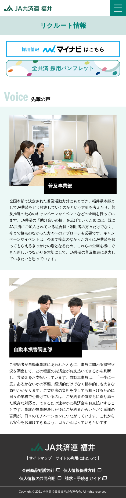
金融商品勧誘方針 (41, 470)
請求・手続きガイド (86, 478)
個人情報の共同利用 (40, 478)
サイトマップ (40, 458)
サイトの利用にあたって (76, 458)
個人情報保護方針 (82, 470)
